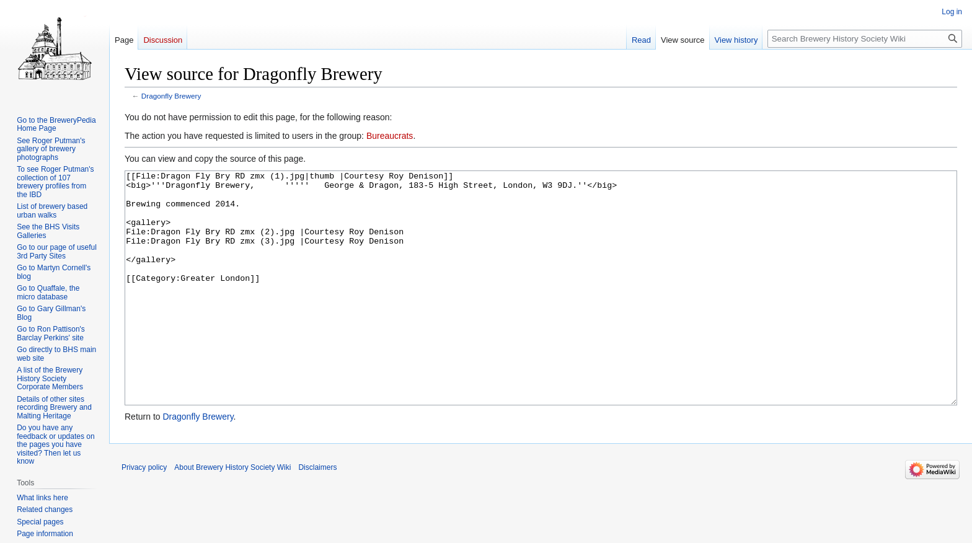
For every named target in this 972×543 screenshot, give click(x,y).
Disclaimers (317, 514)
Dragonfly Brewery (171, 96)
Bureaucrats (389, 136)
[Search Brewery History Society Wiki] (864, 39)
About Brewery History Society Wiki (232, 514)
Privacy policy (144, 514)
